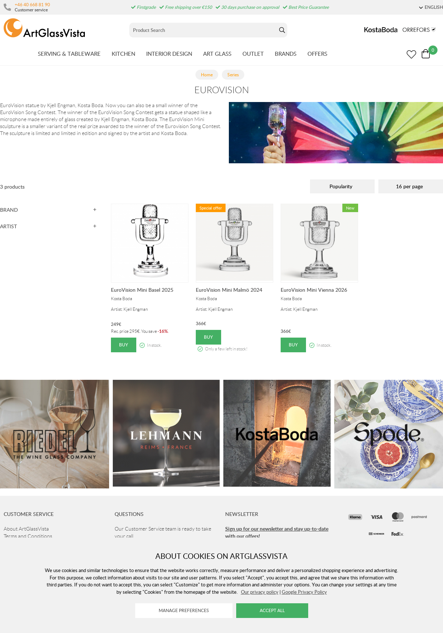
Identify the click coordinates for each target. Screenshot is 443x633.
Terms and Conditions (28, 536)
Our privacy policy (259, 592)
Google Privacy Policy (304, 592)
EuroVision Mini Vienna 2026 (314, 289)
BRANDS (285, 53)
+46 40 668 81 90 (32, 4)
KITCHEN (123, 53)
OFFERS (317, 53)
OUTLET (253, 53)
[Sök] (203, 30)
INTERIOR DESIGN (169, 53)
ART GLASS (217, 53)
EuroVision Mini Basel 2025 (142, 289)
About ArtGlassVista (26, 529)
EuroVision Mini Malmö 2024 (229, 289)
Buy (123, 345)
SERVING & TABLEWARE (69, 53)
